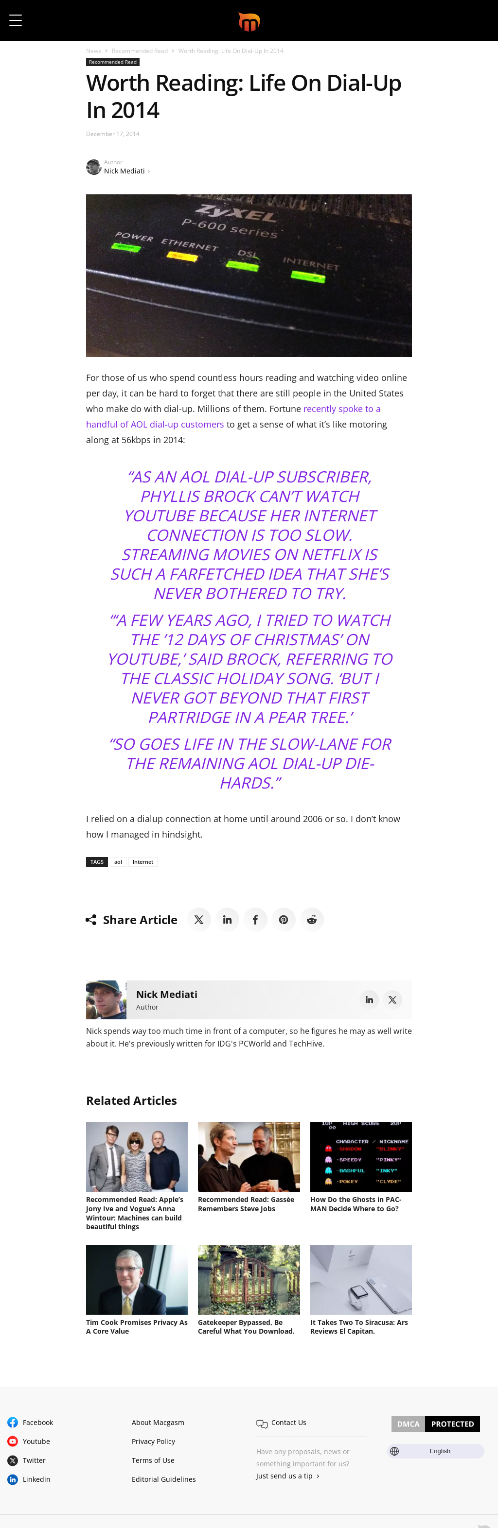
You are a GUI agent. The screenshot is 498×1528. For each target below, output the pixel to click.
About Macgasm (158, 1420)
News (93, 51)
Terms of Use (153, 1458)
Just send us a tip (284, 1474)
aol (118, 861)
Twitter (34, 1458)
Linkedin (37, 1477)
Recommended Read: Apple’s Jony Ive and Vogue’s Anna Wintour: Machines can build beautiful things (134, 1212)
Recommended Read (140, 51)
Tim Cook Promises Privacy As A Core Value (137, 1325)
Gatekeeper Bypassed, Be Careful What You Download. (247, 1325)
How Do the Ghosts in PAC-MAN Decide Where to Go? (356, 1204)
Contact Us (288, 1420)
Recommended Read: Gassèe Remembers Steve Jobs (246, 1204)
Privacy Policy (153, 1439)
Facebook (38, 1420)
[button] (477, 20)
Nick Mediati (124, 170)
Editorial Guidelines (164, 1477)
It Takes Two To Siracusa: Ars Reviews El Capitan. (359, 1325)
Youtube (36, 1439)
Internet (143, 861)
